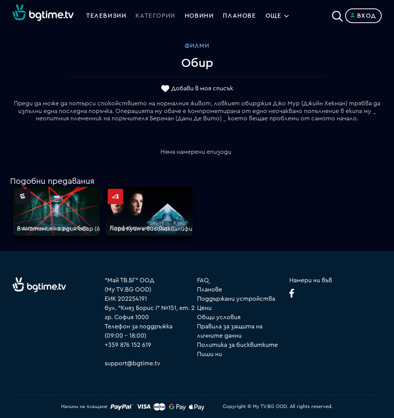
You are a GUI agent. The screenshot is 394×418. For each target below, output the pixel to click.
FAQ (203, 280)
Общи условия (218, 317)
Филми (197, 46)
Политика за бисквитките (237, 345)
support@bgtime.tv (132, 363)
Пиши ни (209, 354)
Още (273, 16)
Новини (199, 16)
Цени (204, 308)
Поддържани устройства (236, 299)
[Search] (337, 14)
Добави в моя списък (202, 89)
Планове (209, 289)
